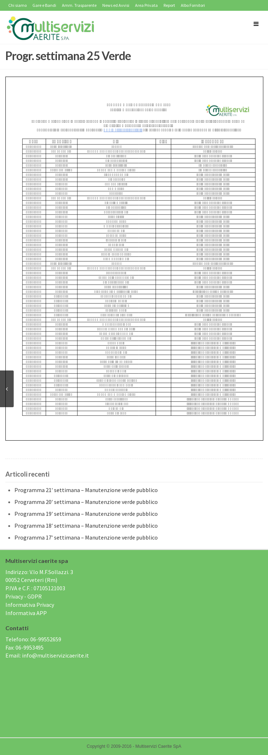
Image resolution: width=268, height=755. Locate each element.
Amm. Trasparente (79, 5)
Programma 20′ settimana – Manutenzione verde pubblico (86, 501)
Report (169, 5)
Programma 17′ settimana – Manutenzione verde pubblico (86, 537)
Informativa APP (26, 613)
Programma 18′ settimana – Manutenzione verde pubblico (86, 525)
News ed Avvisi (115, 5)
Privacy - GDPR (23, 596)
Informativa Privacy (29, 604)
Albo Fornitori (193, 5)
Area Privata (146, 5)
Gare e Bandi (44, 5)
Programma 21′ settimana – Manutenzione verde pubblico (86, 490)
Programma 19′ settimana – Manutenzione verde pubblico (86, 513)
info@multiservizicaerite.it (55, 655)
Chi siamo (17, 5)
